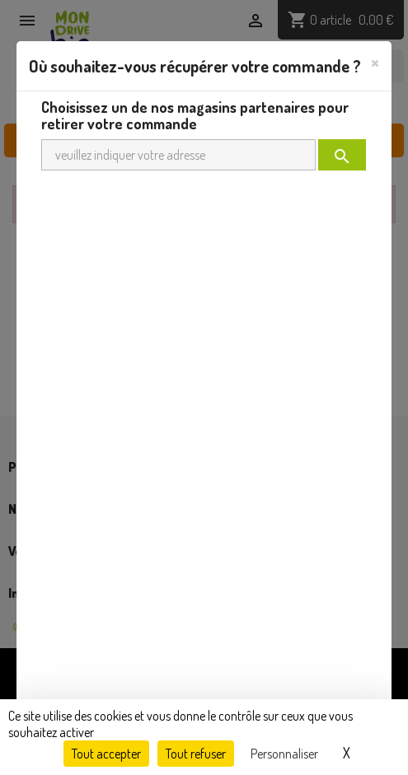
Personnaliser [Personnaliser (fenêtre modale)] (284, 753)
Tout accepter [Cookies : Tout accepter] (106, 753)
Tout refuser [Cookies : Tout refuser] (196, 753)
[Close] (375, 62)
